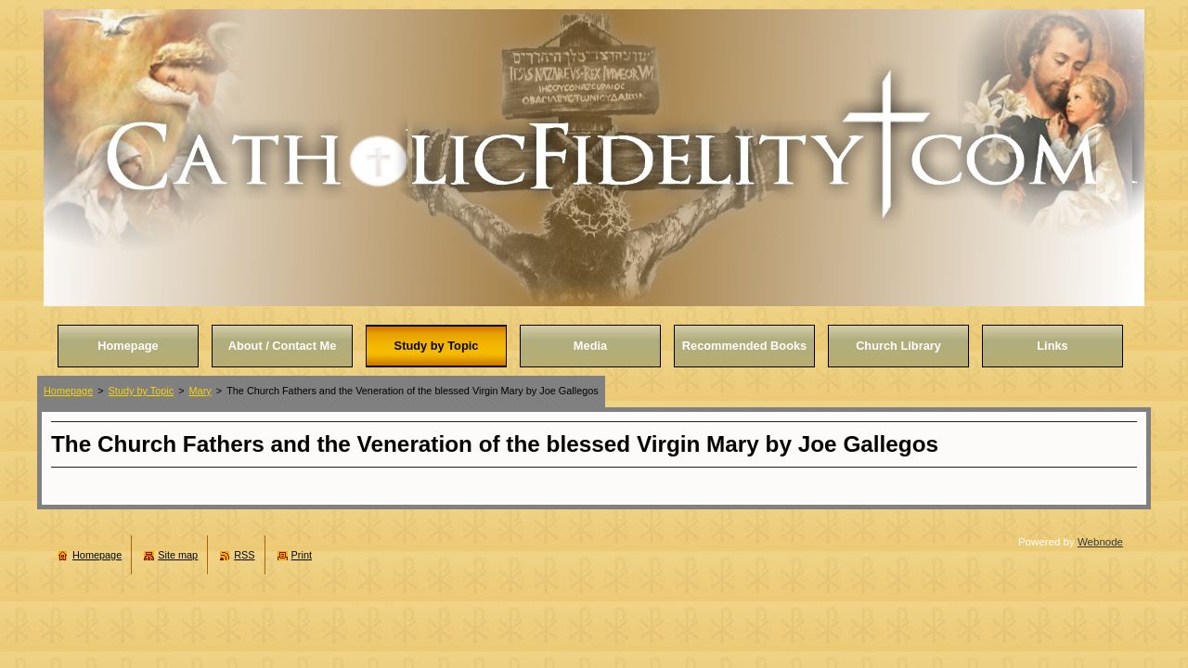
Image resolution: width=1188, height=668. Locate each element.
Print (301, 554)
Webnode (1100, 541)
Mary (200, 390)
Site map (178, 554)
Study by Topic (141, 390)
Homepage (68, 390)
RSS (244, 554)
